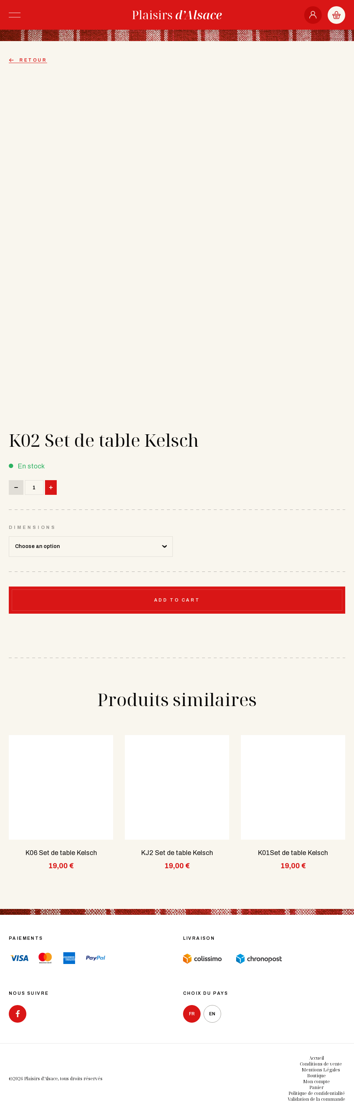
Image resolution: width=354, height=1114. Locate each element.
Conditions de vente (321, 1064)
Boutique (316, 1076)
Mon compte (316, 1081)
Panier (316, 1087)
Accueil (316, 1058)
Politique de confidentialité (316, 1093)
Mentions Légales (321, 1070)
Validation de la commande (316, 1099)
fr (192, 1013)
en (212, 1013)
